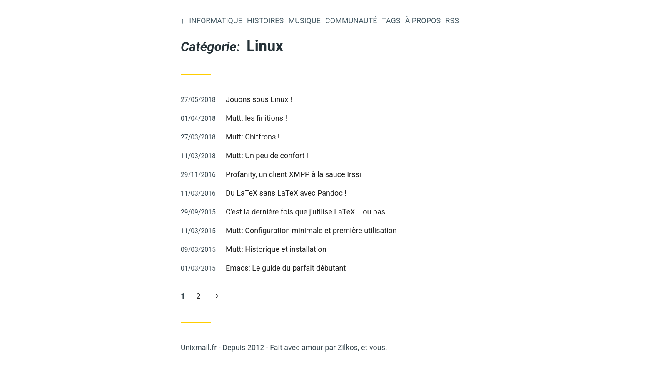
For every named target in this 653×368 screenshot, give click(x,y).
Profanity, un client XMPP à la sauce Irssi (293, 174)
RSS (452, 20)
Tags (391, 20)
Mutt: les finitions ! (256, 118)
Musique (305, 20)
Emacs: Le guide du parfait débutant (286, 268)
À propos (423, 20)
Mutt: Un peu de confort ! (267, 155)
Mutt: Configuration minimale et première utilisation (311, 230)
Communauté (351, 20)
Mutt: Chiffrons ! (252, 136)
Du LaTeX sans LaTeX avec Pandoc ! (286, 193)
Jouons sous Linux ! (259, 99)
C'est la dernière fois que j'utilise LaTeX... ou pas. (306, 211)
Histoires (265, 20)
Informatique (215, 20)
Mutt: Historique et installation (276, 249)
